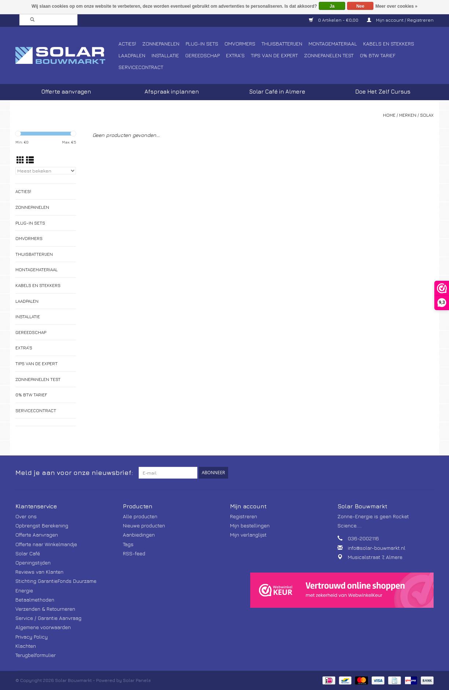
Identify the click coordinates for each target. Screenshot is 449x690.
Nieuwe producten (144, 525)
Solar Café (27, 553)
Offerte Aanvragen (36, 534)
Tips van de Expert (274, 55)
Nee (360, 6)
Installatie (165, 55)
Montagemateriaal (333, 43)
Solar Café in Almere (277, 91)
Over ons (26, 516)
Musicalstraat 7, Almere (375, 557)
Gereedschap (202, 55)
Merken (407, 115)
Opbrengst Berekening (41, 525)
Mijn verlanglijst (248, 534)
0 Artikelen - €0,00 (334, 20)
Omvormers (239, 43)
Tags (128, 544)
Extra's (235, 55)
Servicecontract (140, 67)
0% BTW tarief (377, 55)
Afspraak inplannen (172, 91)
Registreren (243, 516)
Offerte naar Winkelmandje (46, 544)
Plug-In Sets (202, 43)
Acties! (127, 43)
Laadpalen (131, 55)
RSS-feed (134, 553)
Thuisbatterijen (282, 43)
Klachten (25, 646)
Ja (332, 6)
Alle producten (140, 516)
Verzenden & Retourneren (45, 609)
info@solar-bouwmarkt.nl (376, 548)
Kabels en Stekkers (388, 43)
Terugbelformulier (35, 655)
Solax (427, 115)
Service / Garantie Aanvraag (48, 618)
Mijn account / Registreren (400, 20)
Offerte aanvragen (66, 91)
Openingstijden (33, 562)
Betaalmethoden (34, 599)
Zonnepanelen (160, 43)
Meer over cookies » (396, 6)
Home (389, 115)
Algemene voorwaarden (43, 627)
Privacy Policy (31, 636)
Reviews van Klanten (39, 572)
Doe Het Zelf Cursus (382, 91)
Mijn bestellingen (250, 525)
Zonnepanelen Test (329, 55)
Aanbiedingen (139, 534)
